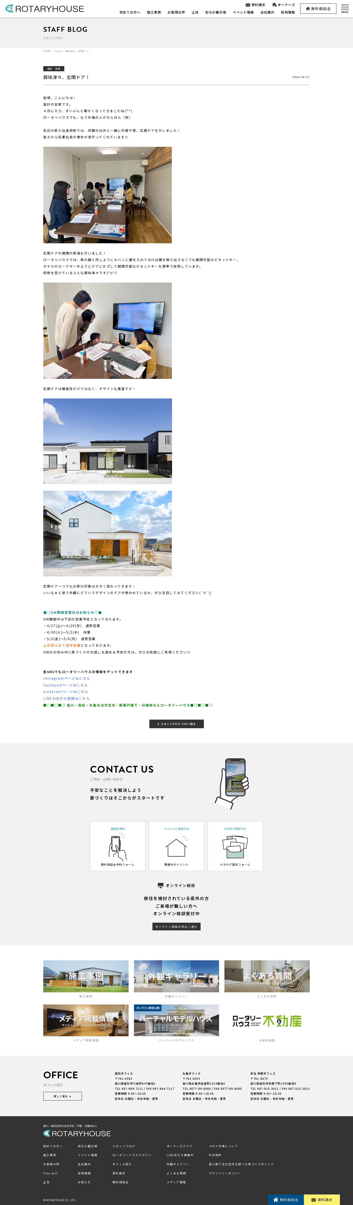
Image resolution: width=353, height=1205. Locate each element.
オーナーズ (283, 4)
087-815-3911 (268, 1087)
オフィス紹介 (122, 1163)
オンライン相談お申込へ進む (176, 925)
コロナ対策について (223, 1145)
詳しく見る (62, 1095)
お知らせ (84, 1181)
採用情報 (288, 12)
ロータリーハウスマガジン (132, 1154)
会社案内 (267, 12)
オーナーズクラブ (180, 1145)
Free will (50, 1172)
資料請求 (255, 4)
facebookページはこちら (65, 684)
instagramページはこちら (66, 677)
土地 (195, 12)
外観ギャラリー (178, 1163)
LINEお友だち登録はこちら (66, 697)
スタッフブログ (123, 1145)
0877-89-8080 (200, 1087)
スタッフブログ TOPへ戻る (176, 722)
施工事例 (154, 12)
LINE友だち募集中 (180, 1154)
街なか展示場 (215, 12)
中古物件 (215, 1154)
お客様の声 (176, 12)
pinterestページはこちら (65, 691)
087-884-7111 (132, 1087)
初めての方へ (129, 12)
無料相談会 (318, 8)
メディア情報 (176, 1181)
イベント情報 (243, 12)
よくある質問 (176, 1172)
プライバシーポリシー (225, 1172)
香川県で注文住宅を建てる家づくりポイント (241, 1163)
